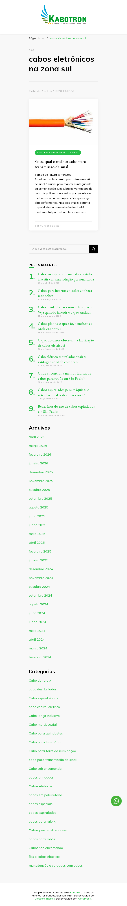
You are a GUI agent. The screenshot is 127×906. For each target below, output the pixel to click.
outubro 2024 (39, 587)
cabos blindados (41, 777)
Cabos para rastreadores (48, 830)
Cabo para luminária (45, 742)
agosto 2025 (38, 507)
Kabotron (75, 892)
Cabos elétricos (40, 786)
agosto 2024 (38, 604)
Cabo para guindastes (46, 733)
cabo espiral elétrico (44, 707)
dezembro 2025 (41, 472)
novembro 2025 (41, 481)
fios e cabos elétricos (44, 857)
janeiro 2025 (38, 560)
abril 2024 (37, 639)
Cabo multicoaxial (43, 724)
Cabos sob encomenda (46, 848)
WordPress (84, 898)
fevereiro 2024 (40, 657)
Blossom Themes (45, 898)
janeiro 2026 (38, 463)
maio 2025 (37, 534)
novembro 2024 (41, 578)
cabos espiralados (42, 813)
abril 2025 (37, 542)
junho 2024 (37, 622)
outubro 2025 (39, 490)
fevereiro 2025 (40, 551)
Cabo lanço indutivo (44, 716)
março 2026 (38, 446)
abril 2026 (37, 437)
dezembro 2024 (41, 569)
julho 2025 (37, 516)
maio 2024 (37, 631)
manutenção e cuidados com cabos (56, 865)
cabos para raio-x (42, 821)
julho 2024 (37, 613)
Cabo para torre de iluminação (52, 751)
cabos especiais (40, 804)
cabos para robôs (42, 839)
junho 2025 (37, 525)
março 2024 (38, 648)
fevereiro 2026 (40, 454)
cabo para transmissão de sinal (57, 152)
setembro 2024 (40, 595)
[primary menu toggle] (4, 17)
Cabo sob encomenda (45, 768)
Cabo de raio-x (40, 680)
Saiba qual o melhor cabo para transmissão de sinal (60, 164)
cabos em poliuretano (45, 795)
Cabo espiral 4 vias (43, 698)
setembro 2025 (40, 498)
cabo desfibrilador (42, 689)
